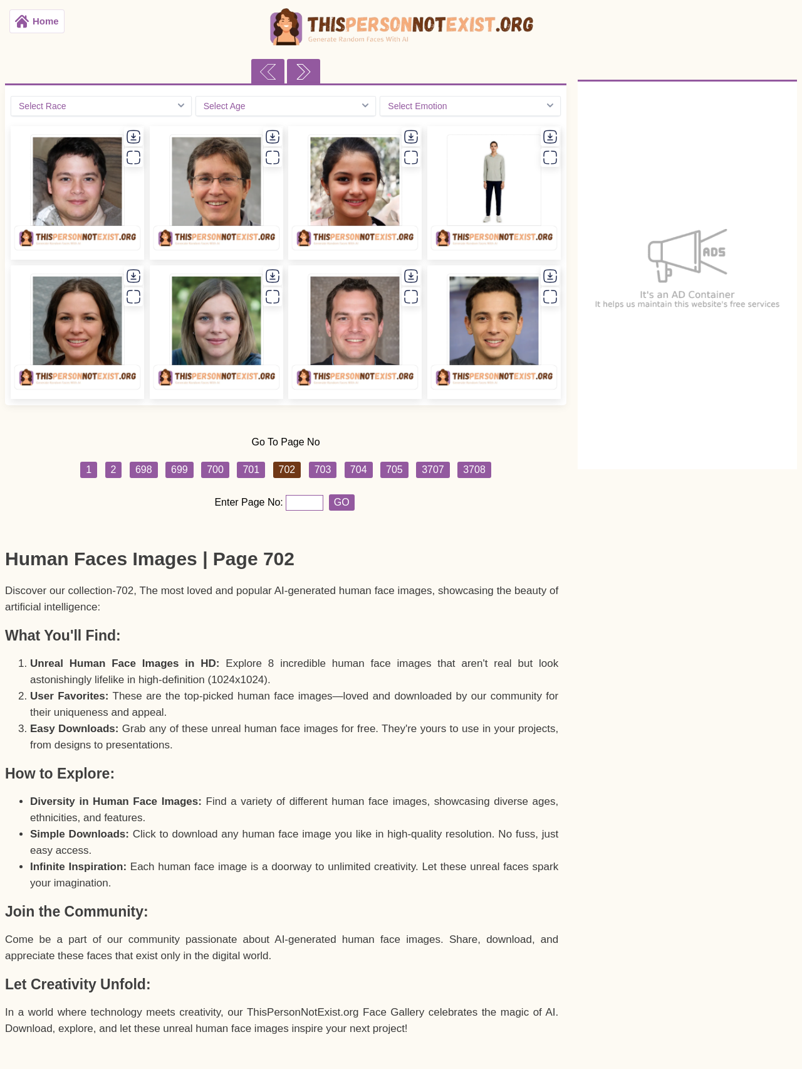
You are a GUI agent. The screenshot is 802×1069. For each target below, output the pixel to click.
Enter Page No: (250, 502)
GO (342, 502)
